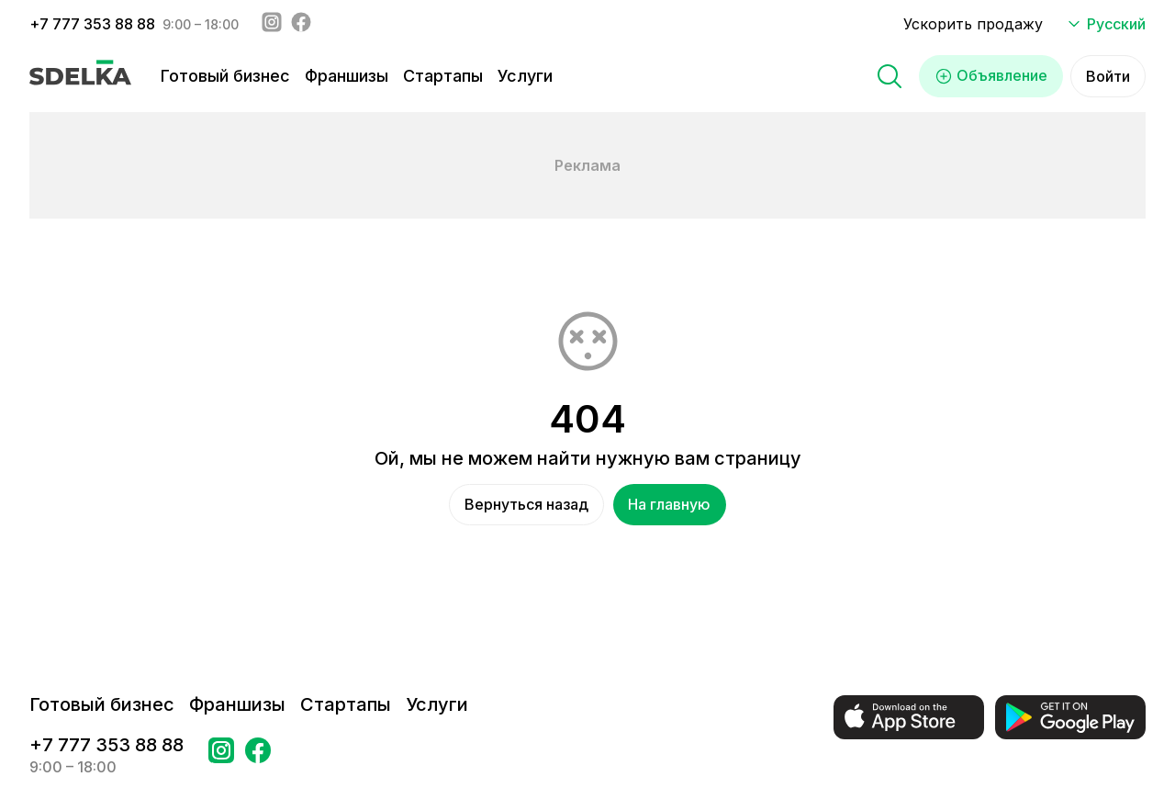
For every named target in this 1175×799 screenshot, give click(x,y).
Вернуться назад (526, 505)
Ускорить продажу (973, 24)
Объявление (990, 76)
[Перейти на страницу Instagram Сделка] (221, 756)
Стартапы (443, 75)
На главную (670, 505)
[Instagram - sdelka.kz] (272, 24)
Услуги (525, 75)
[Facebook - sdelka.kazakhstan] (301, 24)
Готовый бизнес (225, 75)
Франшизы (346, 75)
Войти (1108, 76)
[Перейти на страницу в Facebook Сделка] (258, 756)
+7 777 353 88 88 (92, 24)
